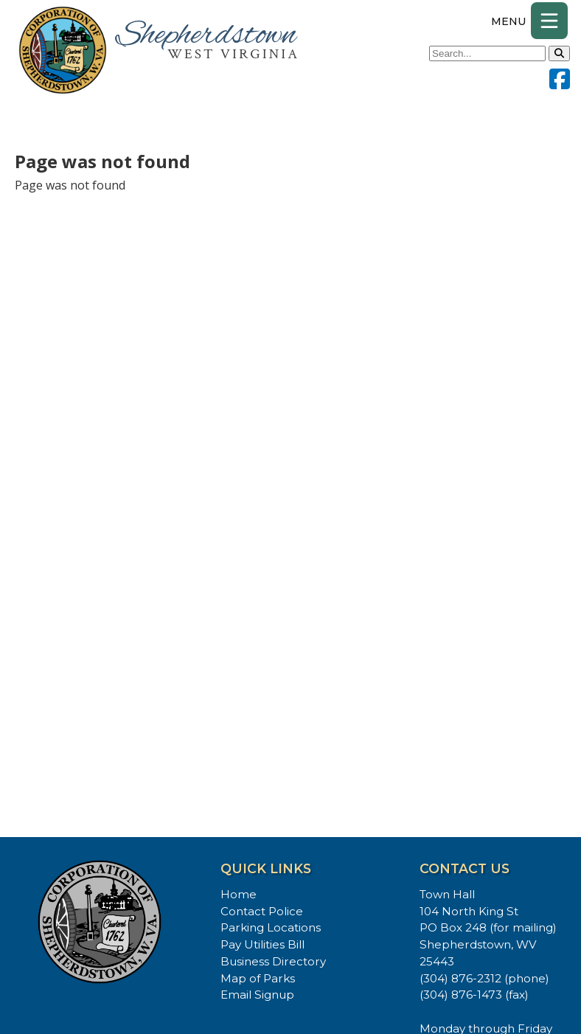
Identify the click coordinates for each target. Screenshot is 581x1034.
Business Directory (273, 961)
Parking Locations (270, 927)
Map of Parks (257, 978)
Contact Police (261, 911)
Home (238, 894)
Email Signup (257, 995)
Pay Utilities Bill (262, 944)
